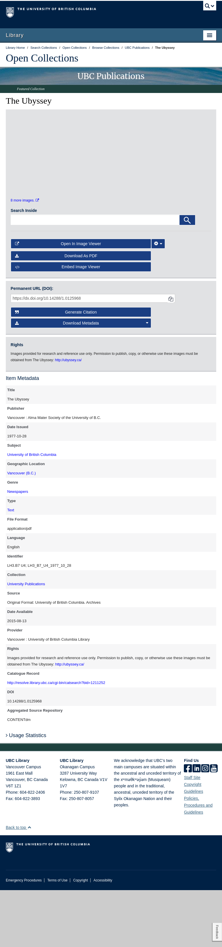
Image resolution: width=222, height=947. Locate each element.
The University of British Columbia (95, 12)
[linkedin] (197, 826)
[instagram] (205, 826)
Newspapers (17, 548)
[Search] (187, 277)
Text (10, 567)
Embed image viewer (57, 323)
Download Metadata (82, 380)
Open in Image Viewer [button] (58, 300)
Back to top (19, 884)
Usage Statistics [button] (26, 792)
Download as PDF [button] (56, 312)
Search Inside (24, 267)
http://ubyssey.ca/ (69, 721)
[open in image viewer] (36, 149)
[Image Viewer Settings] (158, 300)
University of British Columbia (31, 511)
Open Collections (42, 58)
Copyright (80, 937)
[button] (29, 884)
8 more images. (25, 257)
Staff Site (192, 834)
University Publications (26, 641)
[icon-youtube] (214, 826)
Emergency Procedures (24, 937)
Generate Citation (56, 369)
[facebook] (188, 826)
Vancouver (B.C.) (21, 530)
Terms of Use (57, 937)
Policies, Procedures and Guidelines (198, 862)
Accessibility (102, 937)
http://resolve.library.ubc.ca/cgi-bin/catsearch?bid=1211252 (56, 739)
